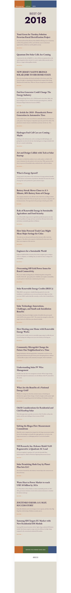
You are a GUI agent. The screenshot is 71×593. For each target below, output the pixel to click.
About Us (35, 588)
